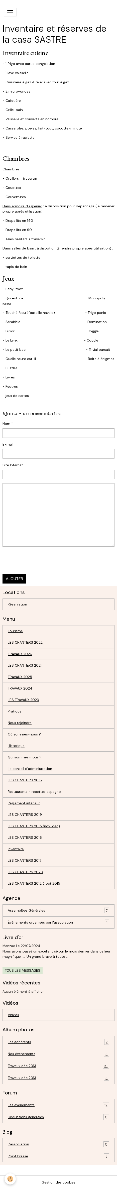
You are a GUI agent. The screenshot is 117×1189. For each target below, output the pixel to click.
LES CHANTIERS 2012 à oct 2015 (34, 883)
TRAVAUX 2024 (20, 688)
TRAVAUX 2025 (20, 677)
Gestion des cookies (58, 1182)
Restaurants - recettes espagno (34, 791)
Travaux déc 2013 (58, 1066)
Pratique (15, 711)
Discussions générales (58, 1117)
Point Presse (58, 1156)
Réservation (17, 604)
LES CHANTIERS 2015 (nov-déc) (34, 826)
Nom (6, 423)
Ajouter (14, 578)
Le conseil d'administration (30, 768)
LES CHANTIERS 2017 (24, 860)
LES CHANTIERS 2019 (25, 814)
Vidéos (13, 1015)
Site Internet (13, 465)
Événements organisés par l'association (58, 922)
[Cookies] (10, 1179)
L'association (58, 1144)
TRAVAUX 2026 (20, 654)
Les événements (58, 1105)
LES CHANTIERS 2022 (25, 642)
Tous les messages (22, 970)
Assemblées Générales (58, 910)
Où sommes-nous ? (24, 734)
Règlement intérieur (24, 803)
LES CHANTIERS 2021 (25, 665)
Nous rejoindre (20, 722)
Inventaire (16, 849)
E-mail (8, 444)
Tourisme (15, 631)
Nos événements (58, 1054)
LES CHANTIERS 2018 (25, 780)
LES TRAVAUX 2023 (23, 700)
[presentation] (41, 560)
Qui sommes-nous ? (25, 757)
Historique (16, 745)
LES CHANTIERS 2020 (25, 872)
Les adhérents (58, 1042)
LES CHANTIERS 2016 (25, 837)
